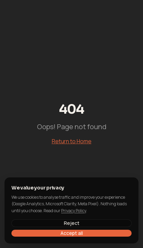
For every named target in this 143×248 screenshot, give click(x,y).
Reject (71, 223)
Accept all (71, 233)
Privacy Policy (73, 211)
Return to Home (72, 141)
